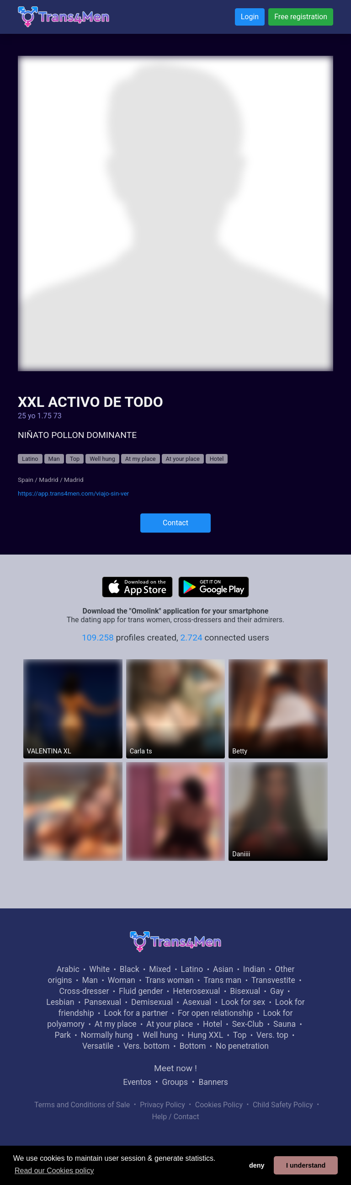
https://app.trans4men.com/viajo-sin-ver (73, 493)
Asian (223, 969)
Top (75, 458)
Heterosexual (196, 991)
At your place (183, 458)
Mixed (159, 969)
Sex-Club (248, 1024)
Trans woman (169, 980)
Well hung (102, 458)
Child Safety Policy (283, 1104)
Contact (175, 522)
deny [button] (257, 1165)
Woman (121, 980)
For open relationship (215, 1013)
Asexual (197, 1002)
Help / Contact (175, 1116)
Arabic (68, 969)
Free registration (300, 16)
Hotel (217, 458)
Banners (213, 1082)
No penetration (242, 1046)
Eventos (137, 1082)
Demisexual (152, 1002)
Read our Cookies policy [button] (54, 1170)
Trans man (222, 980)
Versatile (97, 1046)
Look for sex (243, 1002)
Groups (175, 1082)
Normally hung (107, 1035)
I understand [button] (305, 1165)
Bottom (193, 1046)
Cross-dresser (84, 991)
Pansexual (102, 1002)
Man (54, 458)
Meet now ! (175, 1068)
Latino (30, 458)
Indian (254, 969)
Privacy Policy (162, 1104)
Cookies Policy (219, 1104)
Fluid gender (141, 991)
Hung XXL (205, 1035)
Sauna (284, 1024)
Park (62, 1035)
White (99, 969)
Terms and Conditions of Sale (82, 1104)
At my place (140, 458)
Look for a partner (136, 1013)
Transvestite (273, 980)
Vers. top (272, 1035)
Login (250, 16)
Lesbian (60, 1002)
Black (129, 969)
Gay (277, 991)
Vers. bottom (146, 1046)
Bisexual (245, 991)
